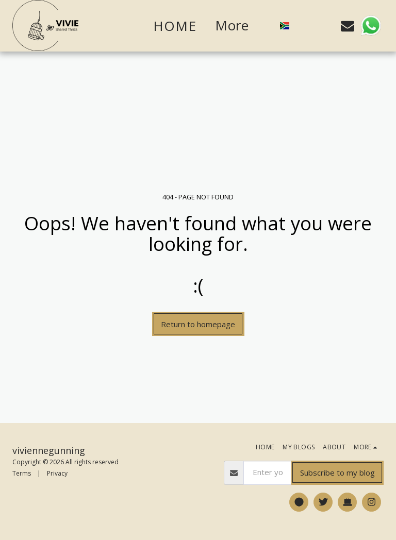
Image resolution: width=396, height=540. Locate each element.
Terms (21, 473)
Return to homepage (198, 324)
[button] (304, 25)
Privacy (57, 473)
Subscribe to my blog (337, 472)
